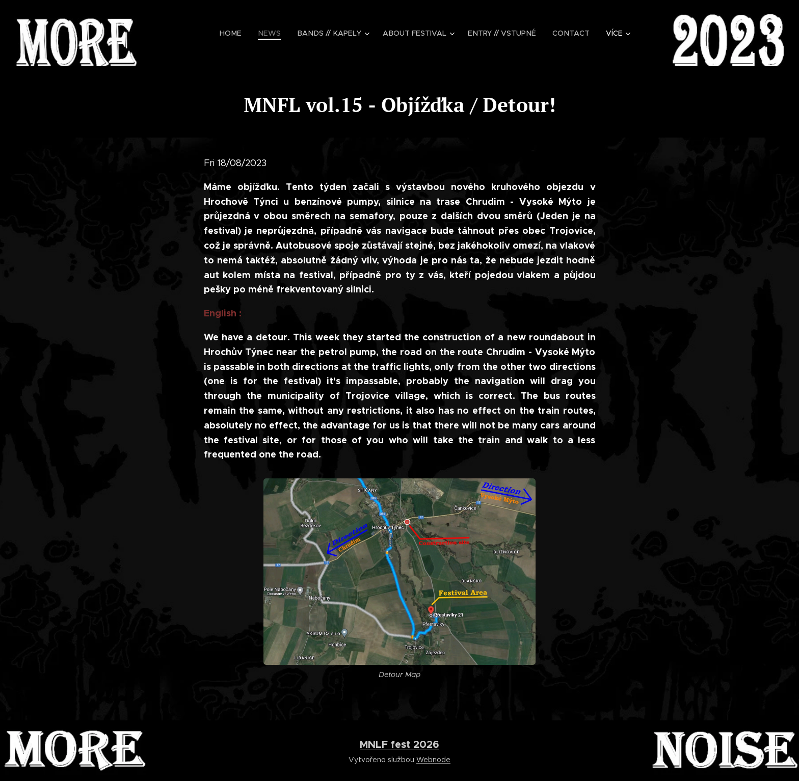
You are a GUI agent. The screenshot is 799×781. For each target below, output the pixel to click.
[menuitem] (241, 33)
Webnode (433, 759)
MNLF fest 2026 (399, 744)
